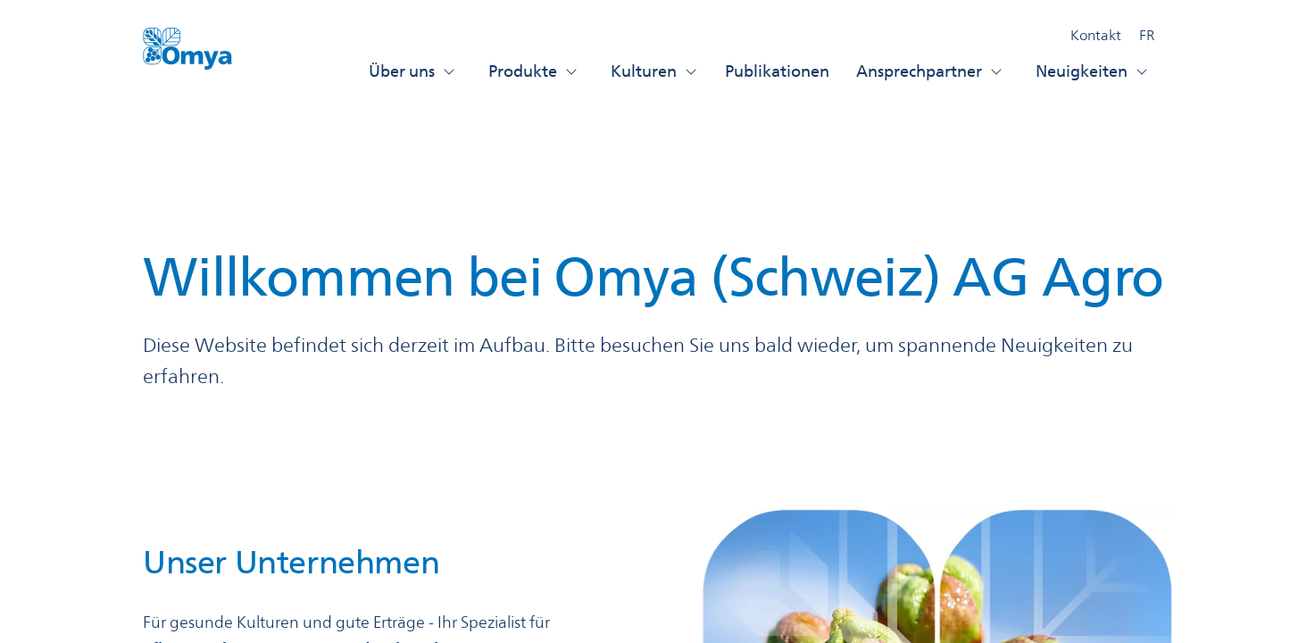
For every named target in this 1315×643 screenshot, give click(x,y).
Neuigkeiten (1092, 71)
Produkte (533, 71)
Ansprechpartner (929, 71)
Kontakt (1095, 35)
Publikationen (777, 71)
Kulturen (654, 71)
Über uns (412, 71)
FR (1146, 35)
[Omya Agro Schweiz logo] (187, 56)
